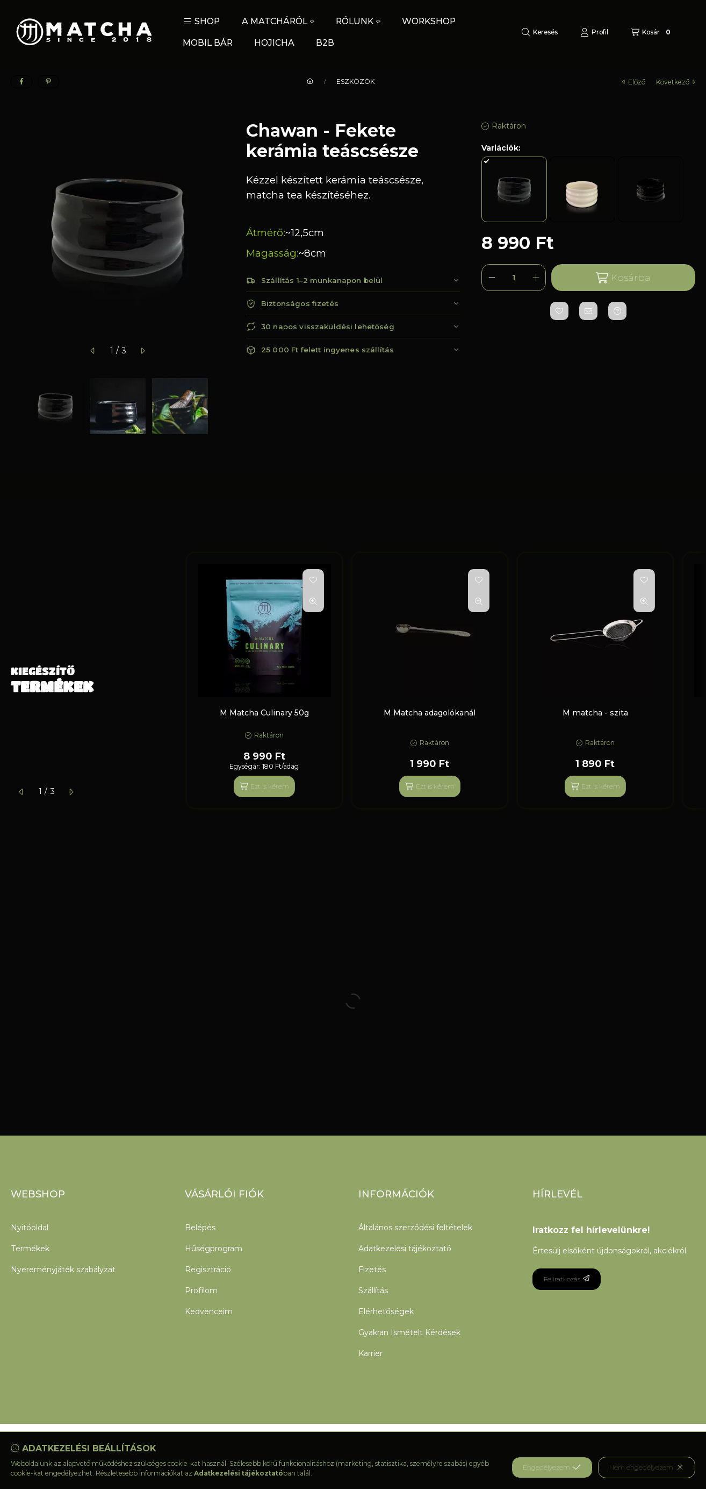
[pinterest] (48, 81)
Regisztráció (208, 1269)
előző (633, 82)
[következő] (142, 350)
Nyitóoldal (29, 1227)
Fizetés (372, 1269)
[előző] (93, 350)
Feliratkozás (566, 1279)
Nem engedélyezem (646, 1467)
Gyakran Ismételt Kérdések (409, 1332)
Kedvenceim (209, 1311)
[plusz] (535, 277)
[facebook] (21, 81)
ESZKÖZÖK (355, 82)
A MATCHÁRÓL (278, 21)
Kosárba (623, 278)
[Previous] (16, 406)
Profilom (201, 1290)
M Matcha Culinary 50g (264, 713)
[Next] (219, 406)
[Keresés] (539, 32)
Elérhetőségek (386, 1311)
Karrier (370, 1353)
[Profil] (594, 32)
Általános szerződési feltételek (415, 1227)
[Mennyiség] (513, 277)
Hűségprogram (213, 1248)
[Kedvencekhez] (559, 311)
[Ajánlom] (588, 311)
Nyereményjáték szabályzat (63, 1269)
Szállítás (373, 1290)
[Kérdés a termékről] (617, 311)
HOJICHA (274, 43)
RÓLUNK (358, 21)
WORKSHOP (429, 21)
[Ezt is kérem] (264, 786)
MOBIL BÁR (208, 43)
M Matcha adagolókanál (430, 713)
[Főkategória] (310, 82)
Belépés (200, 1227)
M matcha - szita (595, 713)
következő (675, 82)
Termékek (30, 1248)
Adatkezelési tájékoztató (404, 1248)
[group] (441, 680)
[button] (201, 21)
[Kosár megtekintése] (652, 32)
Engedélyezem (552, 1467)
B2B (325, 43)
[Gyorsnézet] (313, 601)
